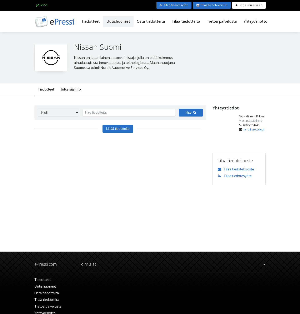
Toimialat (172, 264)
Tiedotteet (90, 21)
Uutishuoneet (118, 21)
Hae (190, 112)
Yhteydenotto (255, 21)
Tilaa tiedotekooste (211, 5)
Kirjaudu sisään (249, 5)
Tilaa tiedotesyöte (174, 5)
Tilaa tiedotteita (186, 21)
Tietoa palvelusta (222, 21)
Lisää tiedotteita (117, 128)
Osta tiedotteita (151, 21)
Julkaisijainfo (71, 89)
